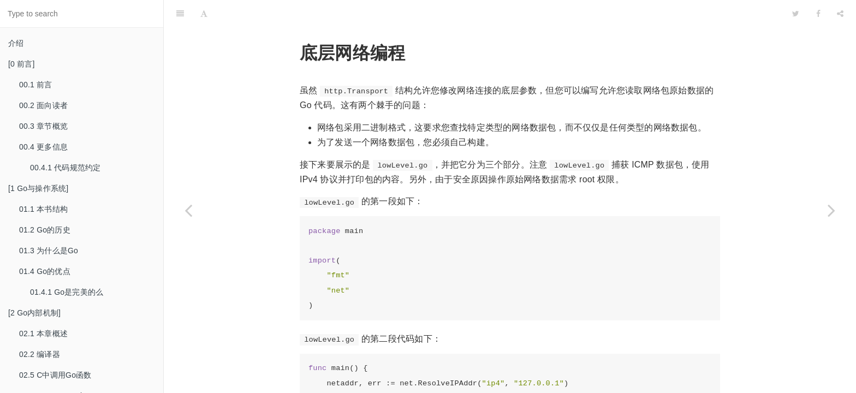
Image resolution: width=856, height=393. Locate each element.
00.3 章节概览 (43, 126)
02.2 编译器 (39, 354)
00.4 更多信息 (43, 146)
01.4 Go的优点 (44, 271)
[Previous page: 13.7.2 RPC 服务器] (188, 210)
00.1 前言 (35, 84)
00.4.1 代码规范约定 (65, 167)
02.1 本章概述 (43, 333)
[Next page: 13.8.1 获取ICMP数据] (831, 210)
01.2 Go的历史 (44, 229)
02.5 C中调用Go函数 (55, 375)
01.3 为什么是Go (48, 250)
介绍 (15, 43)
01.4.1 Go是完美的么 (66, 292)
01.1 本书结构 (43, 209)
